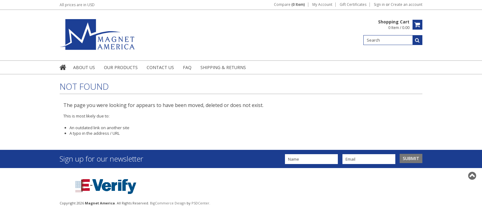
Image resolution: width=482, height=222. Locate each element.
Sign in (379, 4)
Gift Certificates (353, 4)
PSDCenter (200, 203)
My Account (322, 4)
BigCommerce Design (168, 203)
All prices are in (77, 4)
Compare (289, 4)
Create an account (406, 4)
